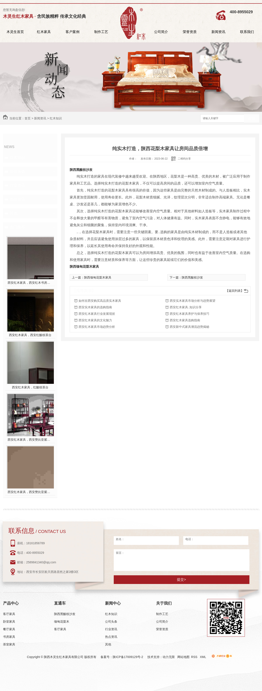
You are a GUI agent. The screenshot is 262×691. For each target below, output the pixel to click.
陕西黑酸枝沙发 (81, 170)
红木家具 (44, 32)
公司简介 (161, 32)
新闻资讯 (218, 32)
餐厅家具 (9, 629)
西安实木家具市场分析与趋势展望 (192, 300)
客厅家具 (9, 614)
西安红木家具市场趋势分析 (97, 326)
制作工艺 (101, 32)
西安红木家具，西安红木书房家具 (30, 282)
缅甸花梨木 (61, 621)
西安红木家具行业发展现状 (97, 313)
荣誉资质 (190, 32)
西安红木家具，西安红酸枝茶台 (30, 335)
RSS (194, 657)
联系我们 (247, 32)
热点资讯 (17, 199)
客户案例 (72, 32)
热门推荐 (17, 227)
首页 (28, 118)
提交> (181, 579)
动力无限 (169, 657)
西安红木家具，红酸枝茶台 (30, 387)
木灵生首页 (15, 32)
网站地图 (183, 657)
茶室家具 (9, 644)
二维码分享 (184, 158)
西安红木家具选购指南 (185, 320)
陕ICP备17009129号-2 (128, 657)
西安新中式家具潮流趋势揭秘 (189, 326)
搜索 (251, 118)
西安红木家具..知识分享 (186, 307)
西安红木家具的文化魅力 (95, 320)
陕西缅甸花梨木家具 (84, 266)
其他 (13, 213)
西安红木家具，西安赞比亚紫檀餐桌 (30, 492)
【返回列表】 (235, 290)
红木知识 (56, 118)
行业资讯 (17, 185)
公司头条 (17, 171)
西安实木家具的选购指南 (95, 307)
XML (203, 657)
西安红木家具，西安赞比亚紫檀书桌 (30, 439)
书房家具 (9, 636)
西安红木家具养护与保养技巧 (189, 313)
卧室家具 (9, 621)
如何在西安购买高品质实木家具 (100, 300)
